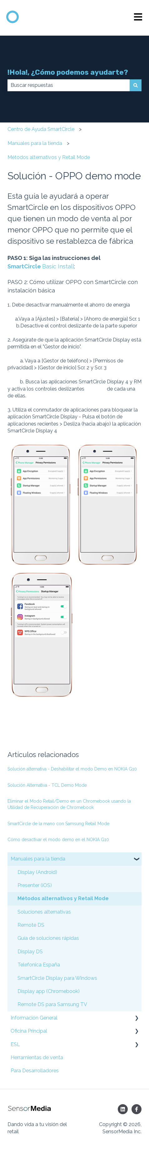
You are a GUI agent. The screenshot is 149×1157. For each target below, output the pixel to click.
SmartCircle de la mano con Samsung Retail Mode (58, 823)
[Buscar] (136, 85)
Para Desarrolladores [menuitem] (35, 1071)
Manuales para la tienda (34, 143)
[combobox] (68, 85)
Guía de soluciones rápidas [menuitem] (48, 938)
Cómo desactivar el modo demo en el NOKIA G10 (58, 839)
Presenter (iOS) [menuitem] (34, 885)
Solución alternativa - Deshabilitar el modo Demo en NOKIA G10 (72, 768)
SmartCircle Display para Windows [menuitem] (57, 978)
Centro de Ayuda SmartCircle (40, 129)
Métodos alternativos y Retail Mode (48, 157)
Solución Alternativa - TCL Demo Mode (47, 785)
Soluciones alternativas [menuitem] (44, 912)
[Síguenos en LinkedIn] (123, 1109)
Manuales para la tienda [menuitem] (38, 859)
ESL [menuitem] (15, 1044)
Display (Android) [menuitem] (37, 872)
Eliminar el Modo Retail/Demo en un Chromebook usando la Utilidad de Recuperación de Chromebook (69, 804)
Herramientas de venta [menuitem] (37, 1057)
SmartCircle (24, 266)
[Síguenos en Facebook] (137, 1109)
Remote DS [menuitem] (30, 925)
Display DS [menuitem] (30, 952)
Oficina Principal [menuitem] (29, 1031)
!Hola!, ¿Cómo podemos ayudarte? (67, 72)
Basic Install (58, 266)
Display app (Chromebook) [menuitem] (48, 991)
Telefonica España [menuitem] (38, 965)
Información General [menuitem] (34, 1018)
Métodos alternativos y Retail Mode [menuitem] (63, 898)
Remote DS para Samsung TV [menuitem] (52, 1004)
